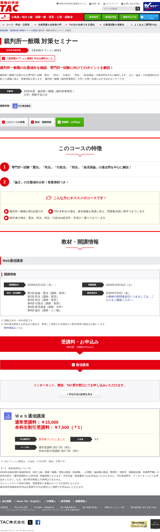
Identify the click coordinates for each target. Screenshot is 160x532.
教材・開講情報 (43, 122)
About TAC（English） (29, 501)
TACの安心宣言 (21, 507)
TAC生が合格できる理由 (82, 24)
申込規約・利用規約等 (44, 507)
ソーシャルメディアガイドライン (21, 510)
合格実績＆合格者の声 (50, 24)
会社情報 (6, 501)
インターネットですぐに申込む (151, 17)
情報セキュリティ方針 (115, 507)
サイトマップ (112, 3)
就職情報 (80, 501)
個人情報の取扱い (90, 507)
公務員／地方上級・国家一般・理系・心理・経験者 (42, 17)
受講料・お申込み (71, 122)
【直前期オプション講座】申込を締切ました (29, 58)
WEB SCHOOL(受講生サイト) (72, 3)
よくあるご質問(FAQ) (145, 24)
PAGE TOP (155, 524)
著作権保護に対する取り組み (144, 507)
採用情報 (65, 501)
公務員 (34, 30)
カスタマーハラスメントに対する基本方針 (61, 510)
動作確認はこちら (13, 327)
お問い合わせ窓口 (132, 3)
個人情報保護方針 (68, 507)
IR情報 (50, 501)
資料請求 (93, 17)
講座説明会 (111, 17)
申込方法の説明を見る (80, 394)
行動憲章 (4, 507)
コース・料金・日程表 (18, 24)
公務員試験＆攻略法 (113, 24)
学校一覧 (96, 3)
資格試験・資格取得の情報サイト (15, 30)
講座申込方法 (130, 17)
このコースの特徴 (15, 122)
